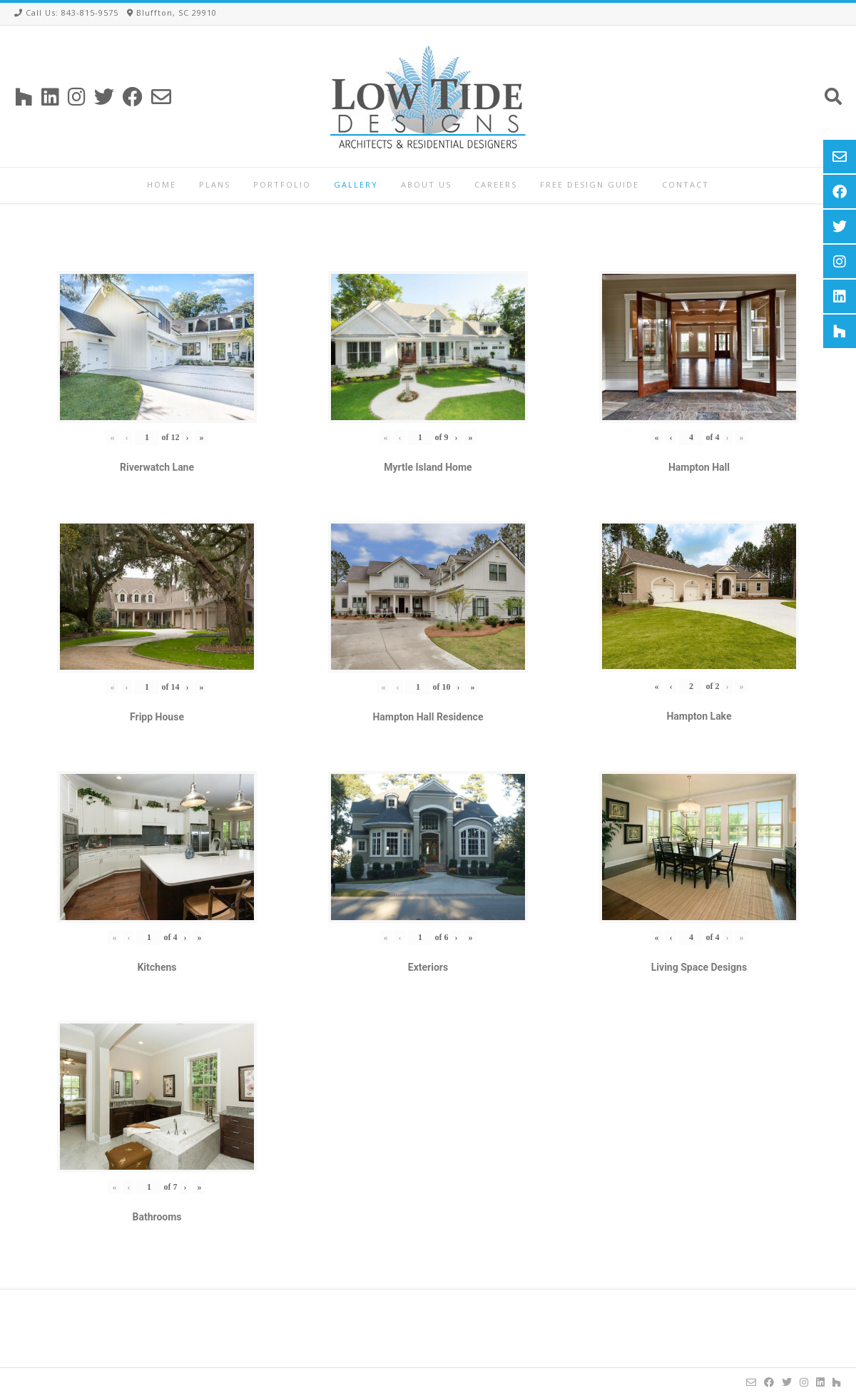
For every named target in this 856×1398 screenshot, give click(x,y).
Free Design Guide (589, 184)
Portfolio (282, 184)
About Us (426, 184)
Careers (495, 184)
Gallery (356, 184)
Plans (214, 184)
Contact (685, 184)
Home (161, 184)
